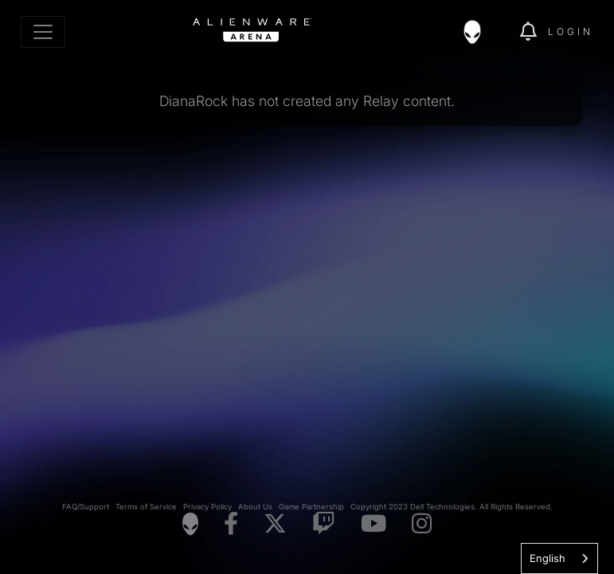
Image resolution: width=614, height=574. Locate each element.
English (547, 558)
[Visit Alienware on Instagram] (421, 524)
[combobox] (559, 558)
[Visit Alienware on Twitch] (323, 524)
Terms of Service (146, 506)
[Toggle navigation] (43, 32)
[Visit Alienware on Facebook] (231, 524)
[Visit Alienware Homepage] (190, 524)
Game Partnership (311, 506)
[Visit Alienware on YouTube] (373, 524)
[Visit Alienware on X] (275, 524)
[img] (480, 32)
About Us (255, 506)
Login (570, 31)
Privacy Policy (207, 506)
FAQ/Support (85, 506)
